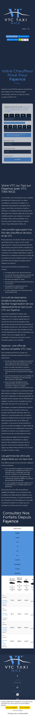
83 (17, 551)
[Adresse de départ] (6, 115)
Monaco (17, 573)
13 (17, 546)
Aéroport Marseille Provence (4, 629)
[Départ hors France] (28, 115)
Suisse (17, 560)
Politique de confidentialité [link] (18, 713)
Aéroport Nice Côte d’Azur (4, 602)
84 (17, 555)
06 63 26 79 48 (12, 36)
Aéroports (17, 528)
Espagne (17, 564)
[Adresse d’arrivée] (6, 126)
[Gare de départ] (17, 115)
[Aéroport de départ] (11, 115)
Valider (18, 159)
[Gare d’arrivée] (15, 126)
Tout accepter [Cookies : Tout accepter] (11, 707)
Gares (17, 533)
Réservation (23, 36)
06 (17, 542)
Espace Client (13, 39)
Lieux (17, 537)
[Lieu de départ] (23, 115)
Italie (17, 569)
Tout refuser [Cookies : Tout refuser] (24, 707)
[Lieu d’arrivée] (20, 126)
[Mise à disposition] (29, 126)
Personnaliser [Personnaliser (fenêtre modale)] (18, 710)
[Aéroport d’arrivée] (10, 126)
